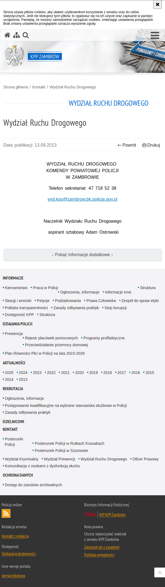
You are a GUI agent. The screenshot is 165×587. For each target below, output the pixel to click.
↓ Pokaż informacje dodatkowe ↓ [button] (82, 254)
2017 (121, 372)
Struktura (148, 288)
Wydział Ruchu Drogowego (73, 87)
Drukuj (151, 145)
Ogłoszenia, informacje (79, 292)
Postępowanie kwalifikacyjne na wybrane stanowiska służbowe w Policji (66, 405)
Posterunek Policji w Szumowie (61, 450)
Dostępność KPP (19, 314)
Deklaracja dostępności (19, 553)
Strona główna (15, 87)
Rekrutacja (13, 389)
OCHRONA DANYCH (18, 475)
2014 (9, 379)
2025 (9, 372)
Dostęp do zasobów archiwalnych (33, 485)
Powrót (126, 145)
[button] (155, 35)
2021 (65, 372)
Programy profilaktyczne (104, 338)
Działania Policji (17, 324)
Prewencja (14, 333)
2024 (23, 372)
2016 (135, 372)
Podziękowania (68, 300)
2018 (107, 372)
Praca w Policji (45, 288)
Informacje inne (118, 292)
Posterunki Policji (14, 441)
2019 (93, 372)
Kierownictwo (16, 288)
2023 (37, 372)
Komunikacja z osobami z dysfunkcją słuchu (42, 466)
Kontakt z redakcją (15, 536)
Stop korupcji (116, 308)
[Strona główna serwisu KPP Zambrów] (7, 35)
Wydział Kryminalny (21, 459)
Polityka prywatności (99, 554)
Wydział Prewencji (59, 459)
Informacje (13, 278)
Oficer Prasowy (146, 459)
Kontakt (38, 87)
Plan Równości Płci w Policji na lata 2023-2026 (45, 353)
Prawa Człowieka (101, 300)
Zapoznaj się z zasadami (101, 547)
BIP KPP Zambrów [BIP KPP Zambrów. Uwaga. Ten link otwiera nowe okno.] (112, 514)
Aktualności (14, 363)
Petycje (43, 300)
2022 (51, 372)
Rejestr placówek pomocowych (51, 338)
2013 (23, 379)
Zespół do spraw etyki (140, 300)
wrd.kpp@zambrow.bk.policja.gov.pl (82, 199)
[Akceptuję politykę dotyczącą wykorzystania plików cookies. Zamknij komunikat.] (157, 4)
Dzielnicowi (13, 421)
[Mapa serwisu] (16, 35)
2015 (149, 372)
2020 (79, 372)
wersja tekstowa (13, 575)
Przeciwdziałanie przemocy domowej (56, 345)
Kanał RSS (6, 513)
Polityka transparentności (26, 308)
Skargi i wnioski (18, 300)
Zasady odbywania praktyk (76, 308)
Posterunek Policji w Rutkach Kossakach (69, 443)
